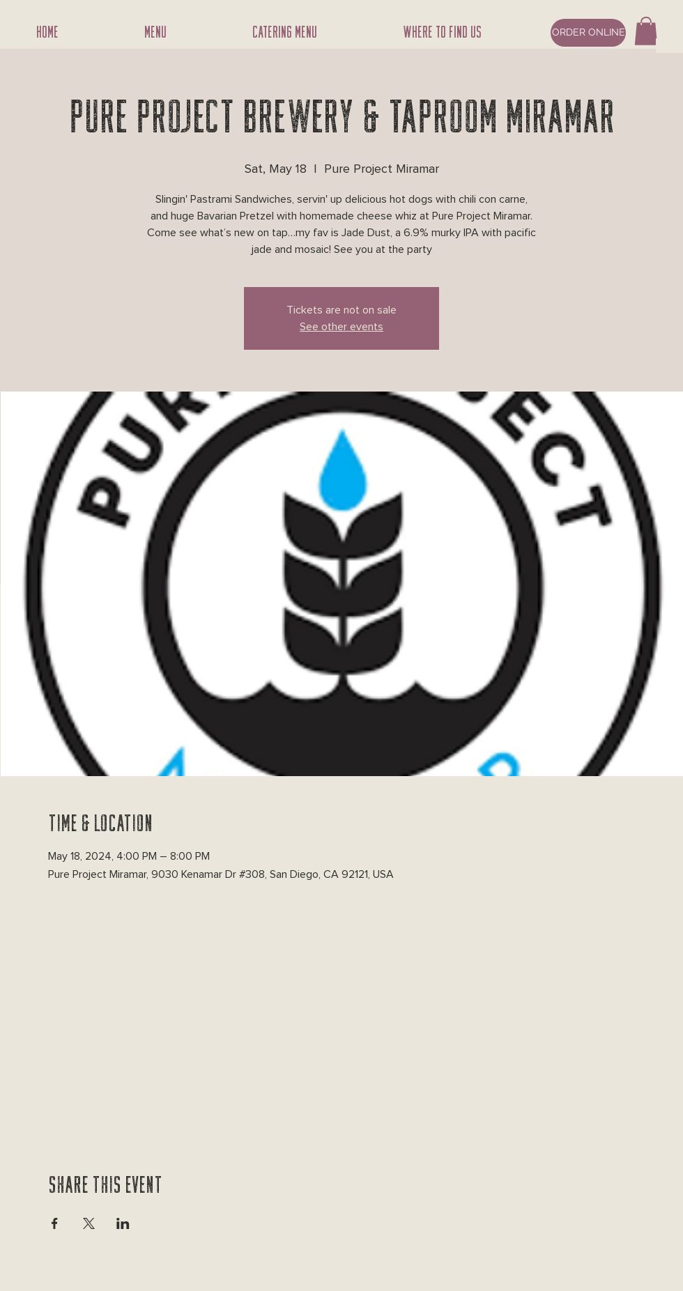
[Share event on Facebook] (54, 1223)
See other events (341, 326)
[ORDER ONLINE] (588, 33)
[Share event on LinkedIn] (123, 1223)
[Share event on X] (88, 1223)
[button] (646, 31)
